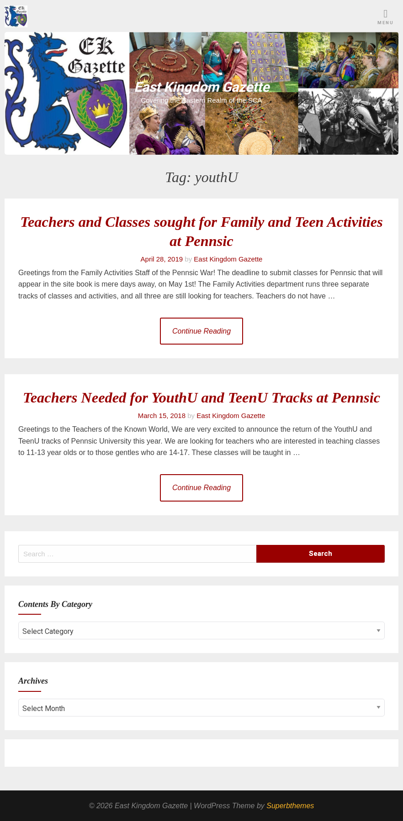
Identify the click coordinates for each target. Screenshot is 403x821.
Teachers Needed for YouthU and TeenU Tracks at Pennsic (201, 397)
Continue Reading (201, 331)
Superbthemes (290, 806)
